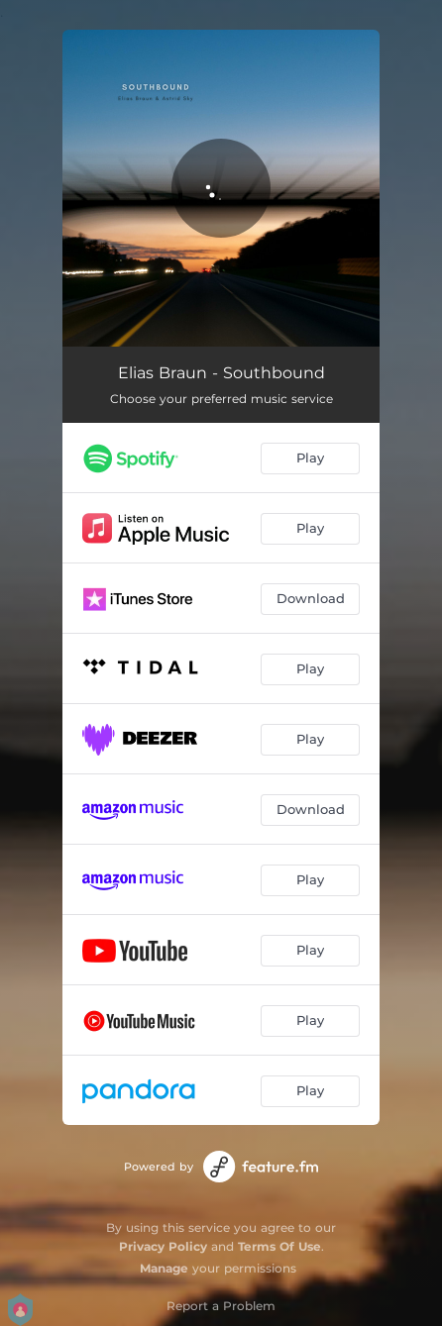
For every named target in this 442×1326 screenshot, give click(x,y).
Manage (164, 1268)
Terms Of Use (279, 1246)
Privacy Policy (163, 1246)
